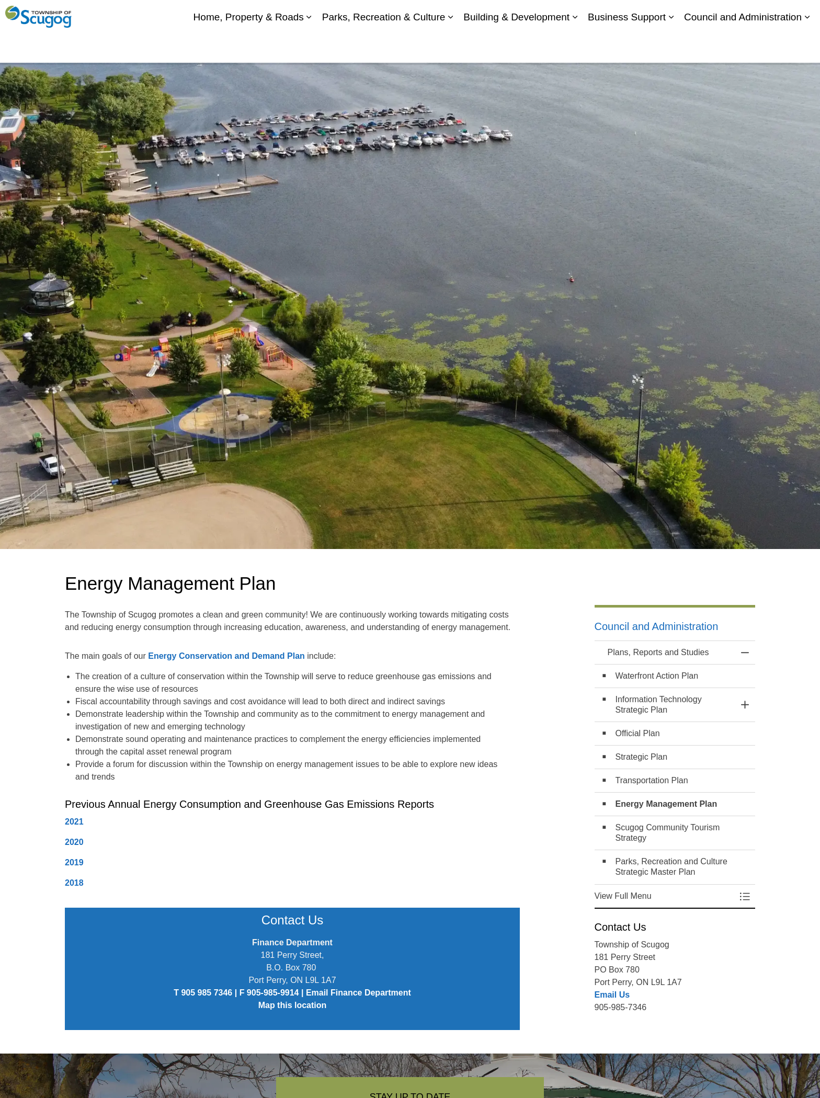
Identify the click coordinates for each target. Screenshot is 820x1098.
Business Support (627, 46)
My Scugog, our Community (628, 16)
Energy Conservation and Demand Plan (226, 655)
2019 (74, 862)
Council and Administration (743, 46)
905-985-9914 (273, 992)
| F (239, 992)
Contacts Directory (714, 16)
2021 (74, 821)
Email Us (612, 994)
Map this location (292, 1005)
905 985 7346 (206, 992)
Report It (768, 16)
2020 (74, 842)
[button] (665, 896)
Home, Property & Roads (248, 46)
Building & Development (516, 46)
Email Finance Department (358, 992)
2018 (74, 882)
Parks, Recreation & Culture (384, 46)
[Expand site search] (801, 15)
